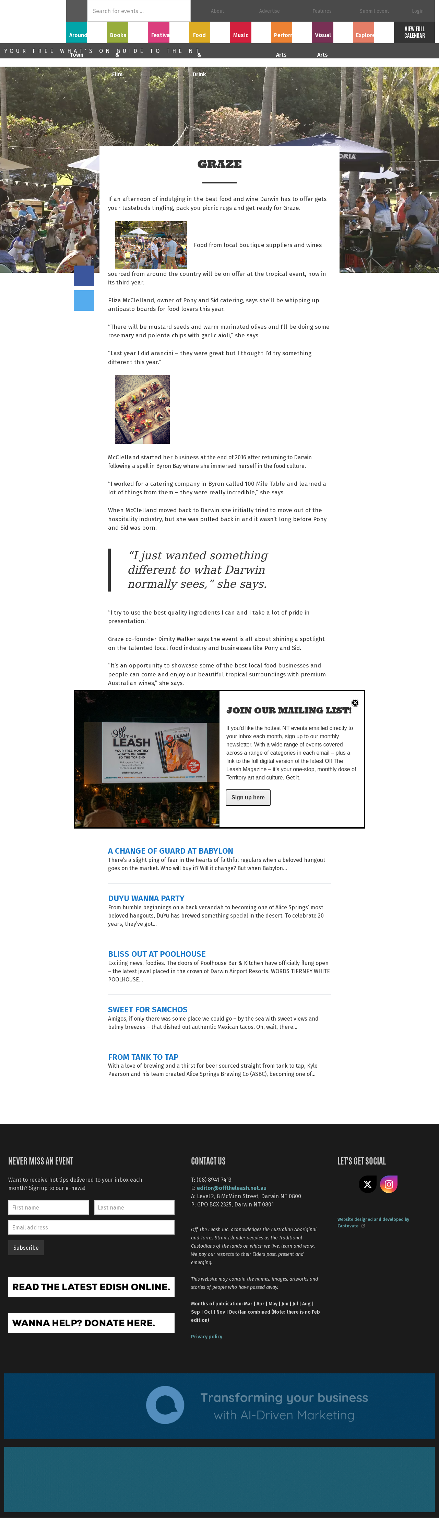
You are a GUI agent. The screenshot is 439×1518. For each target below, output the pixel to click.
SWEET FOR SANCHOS (148, 1009)
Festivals (168, 31)
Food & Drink (209, 31)
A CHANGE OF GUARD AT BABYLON (170, 850)
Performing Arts (291, 31)
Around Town (86, 31)
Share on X (368, 1184)
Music (250, 31)
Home (76, 11)
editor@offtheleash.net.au (231, 1187)
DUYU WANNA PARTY (146, 897)
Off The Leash (35, 21)
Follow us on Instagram (389, 1184)
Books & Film (127, 31)
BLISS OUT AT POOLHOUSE (157, 953)
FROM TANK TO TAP (143, 1056)
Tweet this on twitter (84, 300)
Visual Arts (332, 31)
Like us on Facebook (346, 1184)
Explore (373, 31)
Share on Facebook (84, 276)
